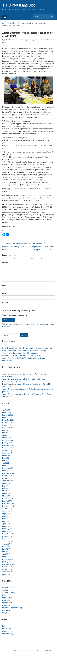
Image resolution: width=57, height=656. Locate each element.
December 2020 (8, 445)
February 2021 (7, 440)
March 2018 (6, 526)
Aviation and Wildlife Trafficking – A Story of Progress (22, 355)
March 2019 (6, 496)
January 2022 (7, 417)
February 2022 (7, 415)
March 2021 (6, 438)
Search (52, 17)
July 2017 (5, 546)
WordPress (17, 651)
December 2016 (8, 564)
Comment (5, 263)
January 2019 (7, 501)
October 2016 (7, 569)
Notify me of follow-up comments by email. (19, 311)
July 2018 (5, 516)
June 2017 (6, 549)
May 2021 (5, 433)
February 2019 (7, 498)
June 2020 (6, 458)
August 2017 (6, 544)
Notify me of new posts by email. (16, 315)
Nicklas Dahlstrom (10, 40)
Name (5, 285)
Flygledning (6, 600)
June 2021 (6, 430)
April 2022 (6, 410)
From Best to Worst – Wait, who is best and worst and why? (24, 350)
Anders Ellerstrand (9, 374)
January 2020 (7, 470)
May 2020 (5, 460)
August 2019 (6, 483)
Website (5, 302)
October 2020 (7, 450)
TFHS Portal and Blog (19, 5)
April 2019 (6, 493)
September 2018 (8, 511)
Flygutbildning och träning (16, 23)
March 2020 (6, 465)
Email (4, 294)
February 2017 (7, 559)
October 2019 (7, 478)
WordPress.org (7, 634)
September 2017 (8, 541)
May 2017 (5, 551)
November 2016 (8, 567)
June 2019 (6, 488)
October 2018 (7, 508)
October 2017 (7, 539)
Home (4, 23)
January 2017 (7, 562)
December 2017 (8, 534)
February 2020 (7, 468)
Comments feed (8, 631)
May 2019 (5, 491)
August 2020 (6, 455)
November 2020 (8, 448)
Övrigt (4, 613)
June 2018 (6, 519)
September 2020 (8, 453)
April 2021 (6, 435)
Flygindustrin (7, 598)
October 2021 (7, 425)
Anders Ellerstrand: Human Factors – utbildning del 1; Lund (14, 247)
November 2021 (8, 422)
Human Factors (7, 610)
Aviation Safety (7, 590)
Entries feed (6, 629)
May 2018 (5, 521)
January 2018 (7, 531)
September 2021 (8, 427)
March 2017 (6, 556)
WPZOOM (47, 651)
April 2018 (6, 524)
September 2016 (8, 572)
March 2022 (6, 412)
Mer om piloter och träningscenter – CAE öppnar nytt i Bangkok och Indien (41, 247)
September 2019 (8, 481)
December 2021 (8, 420)
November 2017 (8, 536)
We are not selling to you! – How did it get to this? (20, 353)
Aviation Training (8, 593)
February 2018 (7, 529)
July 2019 (5, 486)
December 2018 (8, 503)
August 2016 (6, 574)
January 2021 (7, 443)
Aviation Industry (8, 587)
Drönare (5, 595)
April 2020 (6, 463)
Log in (4, 626)
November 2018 (8, 506)
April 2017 (6, 554)
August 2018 (6, 513)
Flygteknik (6, 605)
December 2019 (8, 473)
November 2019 (8, 476)
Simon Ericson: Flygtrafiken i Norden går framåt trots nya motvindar (27, 348)
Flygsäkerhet (7, 603)
